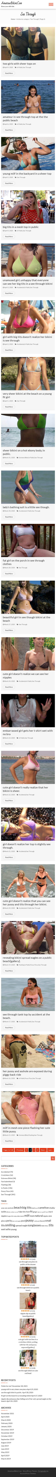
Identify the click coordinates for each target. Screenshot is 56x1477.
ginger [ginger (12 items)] (35, 1212)
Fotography (42, 1471)
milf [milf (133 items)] (26, 1215)
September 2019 (7, 1439)
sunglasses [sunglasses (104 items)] (34, 1225)
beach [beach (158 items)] (18, 1207)
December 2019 (7, 1430)
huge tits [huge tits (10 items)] (10, 1216)
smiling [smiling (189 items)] (10, 1225)
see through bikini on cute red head (28, 1371)
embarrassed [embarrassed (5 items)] (14, 1212)
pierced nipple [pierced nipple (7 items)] (16, 1221)
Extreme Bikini (23, 457)
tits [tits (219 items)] (51, 1225)
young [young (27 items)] (13, 1229)
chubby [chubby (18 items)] (52, 1208)
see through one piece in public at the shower (28, 1263)
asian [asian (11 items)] (3, 1208)
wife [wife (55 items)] (8, 1229)
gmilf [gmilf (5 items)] (43, 1212)
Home (13, 19)
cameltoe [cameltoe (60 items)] (43, 1207)
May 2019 (5, 1452)
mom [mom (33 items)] (32, 1216)
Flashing (21, 965)
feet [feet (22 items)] (28, 1212)
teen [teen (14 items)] (43, 1226)
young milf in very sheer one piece (14, 1389)
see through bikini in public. (11, 1392)
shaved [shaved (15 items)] (42, 1221)
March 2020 (6, 1420)
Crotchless (5, 1175)
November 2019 (7, 1433)
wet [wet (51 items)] (3, 1229)
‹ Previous (19, 1150)
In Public (20, 67)
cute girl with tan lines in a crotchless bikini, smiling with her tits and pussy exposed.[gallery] (28, 1343)
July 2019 (5, 1446)
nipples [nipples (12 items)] (45, 1216)
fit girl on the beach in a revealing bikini (16, 1396)
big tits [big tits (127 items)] (26, 1207)
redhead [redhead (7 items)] (36, 1221)
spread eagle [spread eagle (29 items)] (21, 1225)
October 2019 (6, 1436)
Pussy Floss (34, 965)
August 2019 (6, 1442)
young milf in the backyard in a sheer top (27, 173)
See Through (27, 67)
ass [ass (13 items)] (6, 1208)
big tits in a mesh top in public (21, 226)
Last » (50, 1150)
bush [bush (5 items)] (36, 1208)
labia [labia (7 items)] (15, 1216)
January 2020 (6, 1426)
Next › (43, 1150)
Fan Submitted (6, 1181)
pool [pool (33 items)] (23, 1220)
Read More (9, 73)
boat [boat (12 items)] (33, 1208)
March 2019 (6, 1459)
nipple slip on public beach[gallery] (28, 1314)
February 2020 (6, 1423)
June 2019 (5, 1449)
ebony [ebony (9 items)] (8, 1212)
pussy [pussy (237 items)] (30, 1220)
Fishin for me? (6, 1386)
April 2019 (5, 1455)
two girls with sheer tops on (19, 63)
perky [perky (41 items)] (9, 1220)
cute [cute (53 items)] (3, 1211)
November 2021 (7, 1413)
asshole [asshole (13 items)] (11, 1208)
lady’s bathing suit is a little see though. (26, 507)
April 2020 (5, 1417)
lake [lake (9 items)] (18, 1216)
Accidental (20, 287)
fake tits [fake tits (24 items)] (22, 1211)
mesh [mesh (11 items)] (22, 1216)
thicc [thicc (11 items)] (46, 1226)
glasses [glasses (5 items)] (40, 1212)
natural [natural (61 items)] (39, 1215)
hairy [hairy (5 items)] (46, 1212)
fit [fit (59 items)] (31, 1211)
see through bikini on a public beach (28, 1288)
